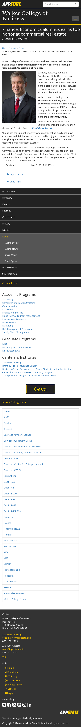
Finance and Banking (12, 312)
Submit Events (12, 242)
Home (5, 48)
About (13, 48)
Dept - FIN (14, 181)
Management (9, 322)
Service (7, 587)
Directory (7, 197)
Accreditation (9, 191)
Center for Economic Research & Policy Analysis (27, 372)
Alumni (7, 411)
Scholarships (10, 581)
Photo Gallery (9, 267)
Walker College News (15, 599)
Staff (6, 417)
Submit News (11, 248)
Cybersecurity (9, 306)
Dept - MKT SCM (12, 511)
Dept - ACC (9, 481)
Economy (8, 516)
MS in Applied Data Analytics (17, 347)
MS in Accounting (11, 350)
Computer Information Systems (18, 302)
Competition (10, 475)
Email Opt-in (11, 261)
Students (8, 428)
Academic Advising (12, 362)
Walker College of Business (25, 16)
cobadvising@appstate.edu (16, 637)
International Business (14, 319)
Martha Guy (10, 546)
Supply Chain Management (16, 332)
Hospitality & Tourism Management (21, 315)
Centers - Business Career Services (22, 446)
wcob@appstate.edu (13, 648)
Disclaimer (11, 672)
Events (6, 204)
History (6, 223)
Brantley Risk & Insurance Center (19, 365)
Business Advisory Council (17, 434)
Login (9, 692)
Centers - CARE (12, 458)
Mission (6, 229)
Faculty (7, 423)
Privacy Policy (13, 684)
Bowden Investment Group (18, 440)
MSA (6, 557)
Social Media (11, 254)
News (21, 48)
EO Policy (11, 676)
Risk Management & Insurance (18, 328)
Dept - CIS (9, 487)
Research (9, 575)
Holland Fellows (12, 528)
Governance (8, 217)
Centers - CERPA (12, 470)
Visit (4, 657)
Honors (8, 534)
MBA (4, 344)
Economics (7, 309)
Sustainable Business (15, 593)
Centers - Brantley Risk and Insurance (23, 452)
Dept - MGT (10, 505)
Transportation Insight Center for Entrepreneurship (29, 375)
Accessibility (12, 680)
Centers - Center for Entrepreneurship (24, 464)
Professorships (12, 569)
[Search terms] (58, 4)
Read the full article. (43, 127)
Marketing (7, 325)
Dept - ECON (15, 174)
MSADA (7, 563)
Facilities (6, 210)
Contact (10, 688)
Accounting (8, 299)
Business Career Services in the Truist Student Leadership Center (36, 369)
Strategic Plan (9, 273)
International (10, 540)
